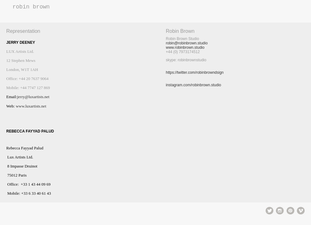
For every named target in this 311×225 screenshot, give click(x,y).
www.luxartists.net (31, 106)
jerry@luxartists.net (33, 96)
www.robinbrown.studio (185, 47)
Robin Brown (31, 7)
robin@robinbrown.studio (187, 43)
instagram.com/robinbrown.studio (193, 85)
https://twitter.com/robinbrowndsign (195, 72)
